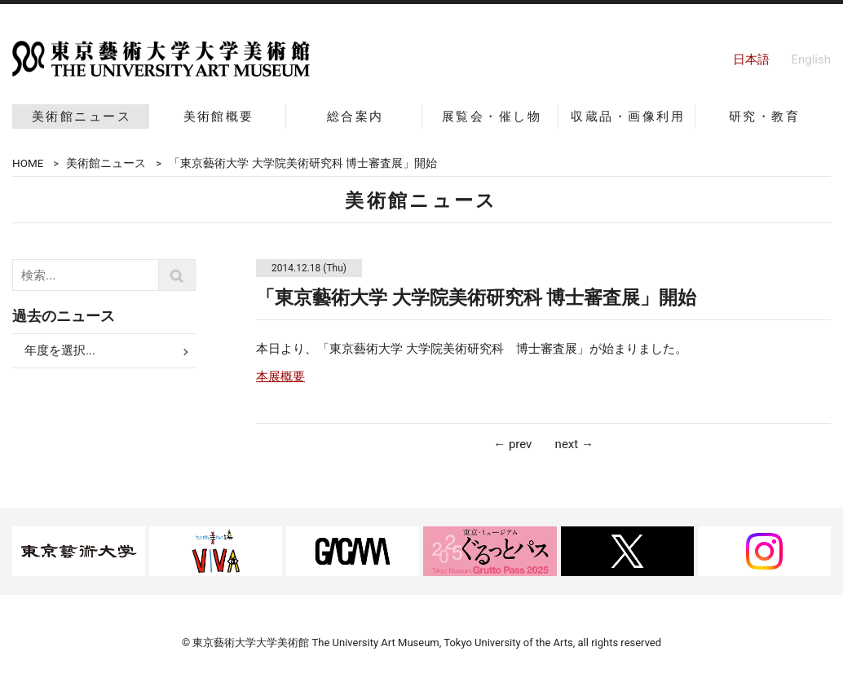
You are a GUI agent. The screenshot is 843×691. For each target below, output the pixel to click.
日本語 (751, 59)
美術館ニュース (81, 116)
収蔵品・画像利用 (628, 116)
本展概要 (280, 376)
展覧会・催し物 (491, 116)
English (811, 59)
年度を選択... (59, 350)
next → (574, 444)
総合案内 (355, 116)
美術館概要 (218, 116)
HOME (27, 162)
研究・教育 (764, 116)
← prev (512, 444)
